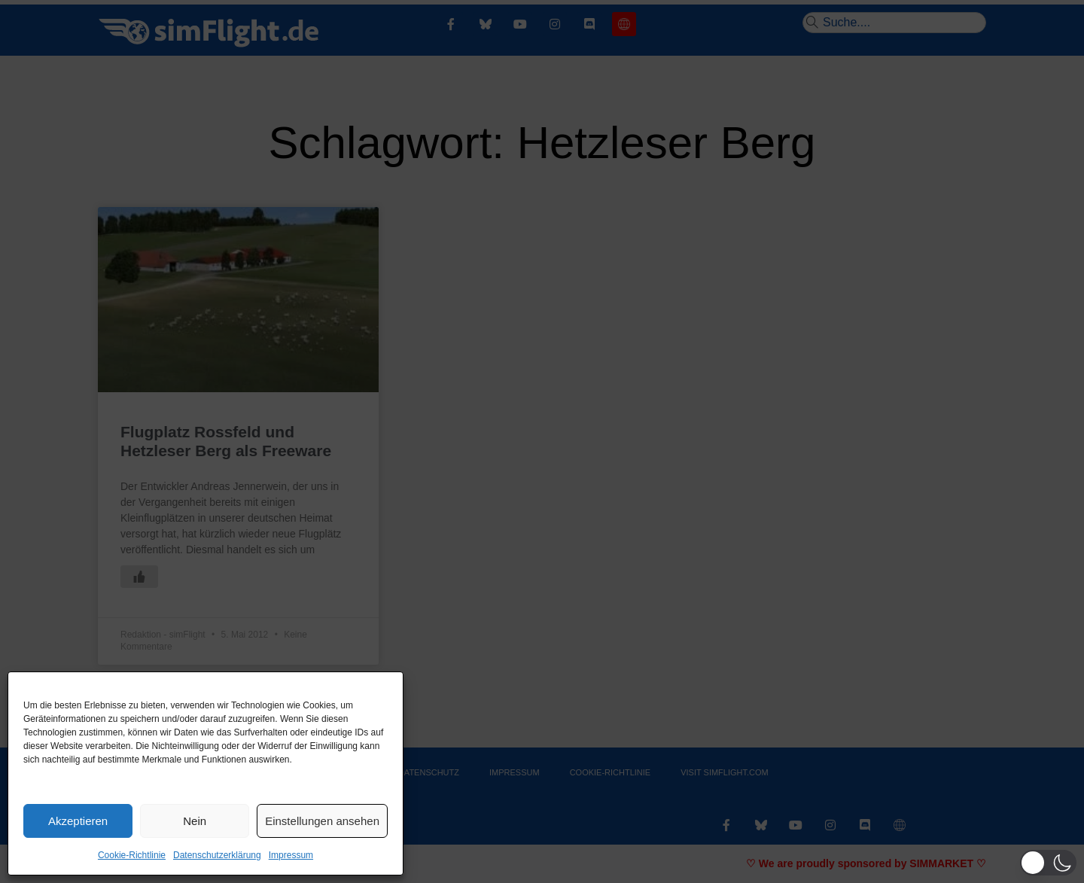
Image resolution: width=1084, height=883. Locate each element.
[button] (1048, 862)
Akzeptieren (78, 820)
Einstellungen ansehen (322, 820)
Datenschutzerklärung (217, 855)
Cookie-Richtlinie (132, 855)
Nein (194, 820)
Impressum (291, 855)
